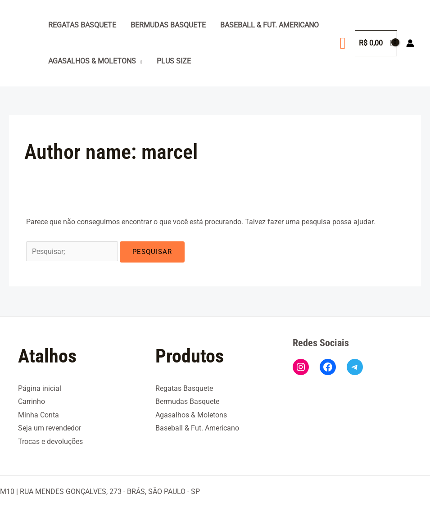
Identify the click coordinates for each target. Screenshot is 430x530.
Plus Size (174, 61)
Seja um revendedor (49, 428)
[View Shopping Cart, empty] (376, 43)
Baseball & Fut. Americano (269, 25)
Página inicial (39, 387)
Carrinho (31, 401)
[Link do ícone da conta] (410, 43)
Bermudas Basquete (168, 25)
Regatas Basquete (82, 25)
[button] (343, 43)
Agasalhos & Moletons (92, 61)
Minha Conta (38, 414)
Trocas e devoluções (50, 441)
